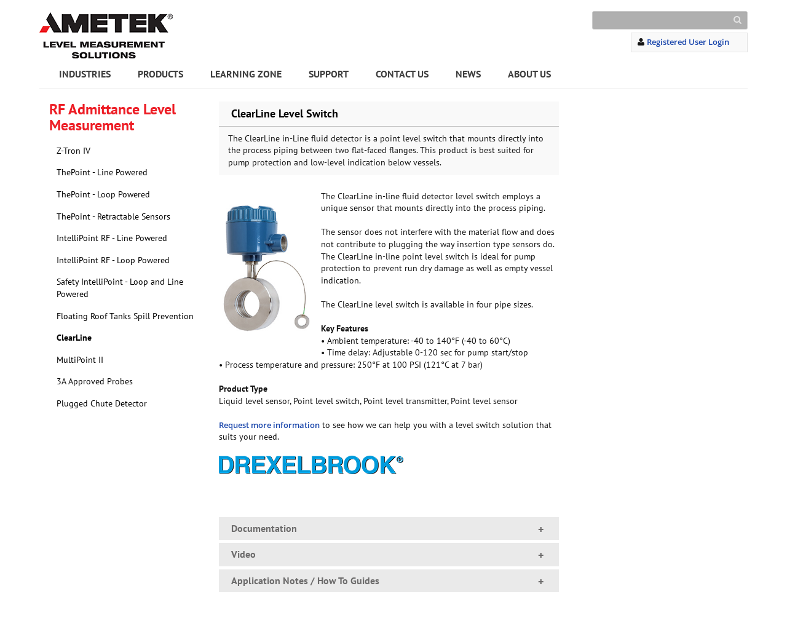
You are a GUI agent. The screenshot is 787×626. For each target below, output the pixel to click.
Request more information (269, 424)
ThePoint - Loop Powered (103, 194)
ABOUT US (529, 74)
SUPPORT (329, 74)
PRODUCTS (160, 74)
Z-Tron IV (73, 150)
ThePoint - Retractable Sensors (113, 216)
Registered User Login (688, 41)
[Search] (670, 20)
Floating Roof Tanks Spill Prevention (125, 316)
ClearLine (74, 337)
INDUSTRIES (85, 74)
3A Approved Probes (95, 381)
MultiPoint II (80, 359)
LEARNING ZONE (246, 74)
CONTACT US (402, 74)
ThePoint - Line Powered (102, 172)
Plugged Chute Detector (102, 403)
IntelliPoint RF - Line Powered (112, 238)
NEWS (468, 74)
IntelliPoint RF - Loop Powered (113, 260)
